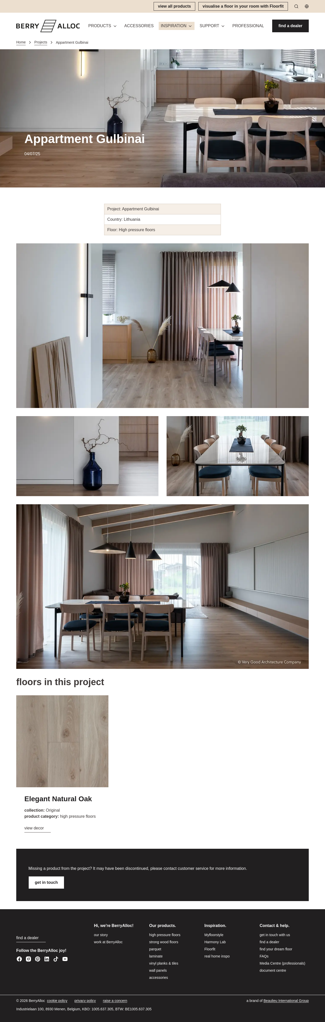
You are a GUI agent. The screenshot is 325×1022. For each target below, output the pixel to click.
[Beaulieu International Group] (286, 1000)
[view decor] (37, 828)
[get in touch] (46, 882)
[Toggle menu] (115, 26)
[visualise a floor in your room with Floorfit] (243, 6)
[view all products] (174, 6)
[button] (102, 26)
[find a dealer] (290, 26)
